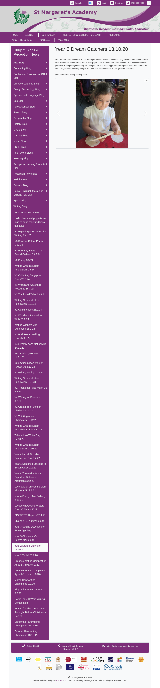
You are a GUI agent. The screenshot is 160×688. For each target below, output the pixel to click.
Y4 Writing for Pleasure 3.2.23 (27, 399)
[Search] (80, 3)
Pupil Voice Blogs (30, 152)
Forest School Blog (30, 106)
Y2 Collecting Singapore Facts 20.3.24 (27, 277)
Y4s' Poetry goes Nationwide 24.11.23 (30, 346)
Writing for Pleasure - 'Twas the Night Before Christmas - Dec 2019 (30, 612)
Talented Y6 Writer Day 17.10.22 (27, 437)
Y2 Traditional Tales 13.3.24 (29, 294)
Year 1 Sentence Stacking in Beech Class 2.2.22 (30, 465)
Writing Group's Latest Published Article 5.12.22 (28, 427)
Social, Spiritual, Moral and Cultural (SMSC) (30, 193)
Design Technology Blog (30, 89)
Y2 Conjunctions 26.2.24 (28, 309)
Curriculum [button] (49, 35)
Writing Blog (30, 206)
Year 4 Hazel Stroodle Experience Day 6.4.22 (27, 456)
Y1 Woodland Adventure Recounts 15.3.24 (27, 286)
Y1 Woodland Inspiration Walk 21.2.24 (28, 317)
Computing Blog (30, 68)
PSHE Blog (30, 147)
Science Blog (30, 185)
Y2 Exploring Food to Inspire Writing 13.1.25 (30, 233)
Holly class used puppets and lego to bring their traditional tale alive (30, 222)
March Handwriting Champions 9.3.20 (24, 582)
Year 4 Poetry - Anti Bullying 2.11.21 (29, 498)
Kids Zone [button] (114, 35)
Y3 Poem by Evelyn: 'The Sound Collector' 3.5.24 (28, 252)
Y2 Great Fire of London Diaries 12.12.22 (27, 408)
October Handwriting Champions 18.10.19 (26, 633)
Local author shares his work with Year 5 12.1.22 (30, 488)
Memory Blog (30, 135)
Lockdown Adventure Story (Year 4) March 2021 (29, 507)
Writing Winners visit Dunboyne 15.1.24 (25, 327)
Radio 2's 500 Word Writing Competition (29, 601)
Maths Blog (30, 129)
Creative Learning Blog (30, 83)
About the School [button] (22, 40)
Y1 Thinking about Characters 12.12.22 (25, 418)
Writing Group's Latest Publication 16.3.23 (26, 380)
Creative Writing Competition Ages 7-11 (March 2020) (30, 572)
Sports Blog (30, 200)
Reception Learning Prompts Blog (30, 166)
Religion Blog (30, 179)
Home (15, 35)
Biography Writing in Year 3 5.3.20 (29, 591)
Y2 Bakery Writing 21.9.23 (29, 372)
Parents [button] (29, 35)
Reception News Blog (30, 173)
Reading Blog (30, 158)
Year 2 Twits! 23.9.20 (26, 555)
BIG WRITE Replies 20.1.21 (30, 515)
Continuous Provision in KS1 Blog (30, 76)
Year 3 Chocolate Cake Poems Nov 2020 (27, 538)
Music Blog (30, 141)
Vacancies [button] (64, 40)
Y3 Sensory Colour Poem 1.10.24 (28, 243)
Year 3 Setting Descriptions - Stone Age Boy (30, 528)
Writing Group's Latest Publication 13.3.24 (26, 302)
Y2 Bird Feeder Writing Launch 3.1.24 (27, 336)
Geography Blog (30, 118)
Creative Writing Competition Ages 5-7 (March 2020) (30, 563)
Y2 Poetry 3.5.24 (23, 260)
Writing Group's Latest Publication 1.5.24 (26, 267)
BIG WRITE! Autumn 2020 (29, 521)
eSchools (60, 680)
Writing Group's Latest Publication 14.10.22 (26, 446)
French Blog (30, 112)
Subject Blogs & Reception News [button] (82, 35)
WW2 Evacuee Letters (26, 212)
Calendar (45, 40)
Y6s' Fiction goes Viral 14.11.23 (26, 355)
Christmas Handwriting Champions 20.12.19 (27, 623)
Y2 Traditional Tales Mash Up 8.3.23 (30, 389)
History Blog (30, 124)
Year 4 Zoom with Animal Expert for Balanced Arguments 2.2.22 (28, 477)
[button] (58, 113)
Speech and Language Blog (29, 95)
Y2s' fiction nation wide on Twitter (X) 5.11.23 (28, 365)
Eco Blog (30, 101)
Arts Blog (30, 62)
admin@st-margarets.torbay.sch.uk (122, 646)
